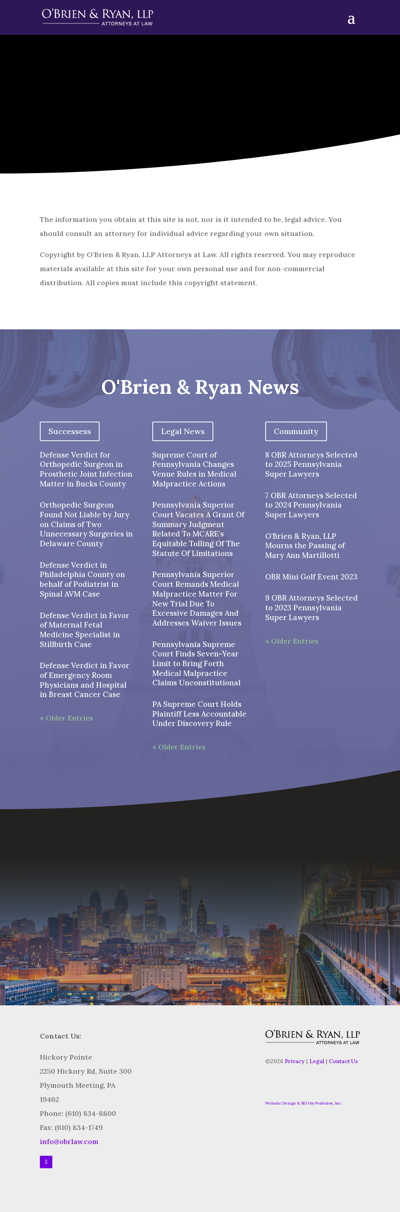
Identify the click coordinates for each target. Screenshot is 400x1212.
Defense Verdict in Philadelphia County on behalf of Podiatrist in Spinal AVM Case (82, 579)
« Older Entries (66, 717)
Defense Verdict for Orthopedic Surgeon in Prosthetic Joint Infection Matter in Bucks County (86, 469)
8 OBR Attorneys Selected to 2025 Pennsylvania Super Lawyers (311, 464)
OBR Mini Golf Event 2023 (311, 576)
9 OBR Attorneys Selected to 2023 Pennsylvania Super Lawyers (311, 607)
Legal (316, 1061)
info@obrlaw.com (69, 1141)
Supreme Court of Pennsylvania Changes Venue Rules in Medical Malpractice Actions (194, 469)
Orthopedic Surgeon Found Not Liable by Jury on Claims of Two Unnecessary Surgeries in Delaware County (86, 524)
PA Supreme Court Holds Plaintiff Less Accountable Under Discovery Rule (199, 713)
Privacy (295, 1061)
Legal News (183, 431)
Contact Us (343, 1061)
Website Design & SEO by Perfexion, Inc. (303, 1103)
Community (296, 431)
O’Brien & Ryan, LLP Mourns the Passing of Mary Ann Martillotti (305, 545)
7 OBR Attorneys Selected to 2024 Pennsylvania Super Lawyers (311, 505)
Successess (69, 431)
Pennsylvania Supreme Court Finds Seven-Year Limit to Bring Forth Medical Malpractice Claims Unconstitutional (196, 664)
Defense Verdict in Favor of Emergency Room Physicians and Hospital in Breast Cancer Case (84, 680)
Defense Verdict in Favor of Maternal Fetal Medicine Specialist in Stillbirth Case (84, 630)
